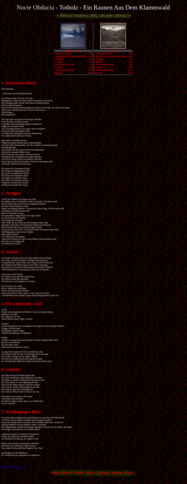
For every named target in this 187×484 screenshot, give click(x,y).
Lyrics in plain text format (12, 467)
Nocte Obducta (36, 7)
